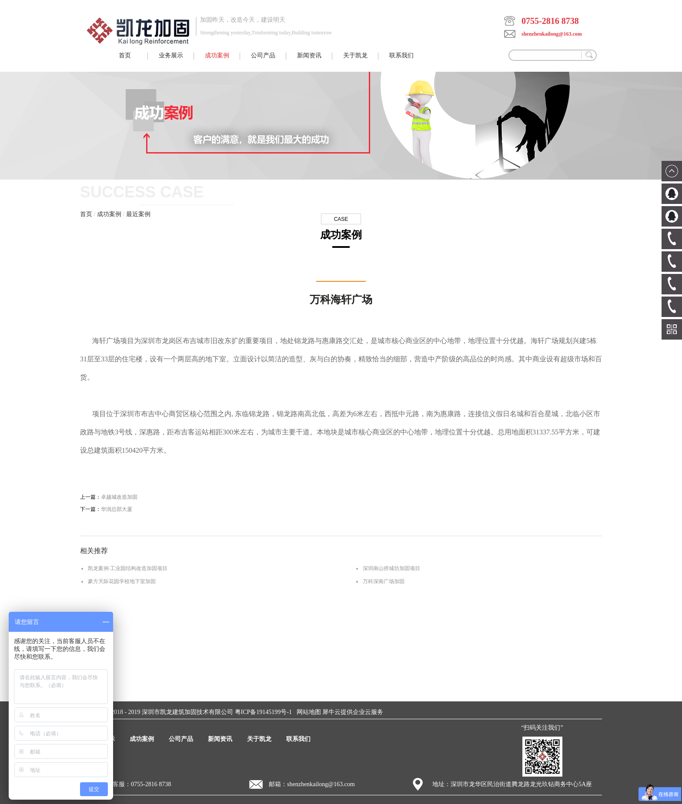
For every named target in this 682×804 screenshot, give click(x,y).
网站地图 (307, 712)
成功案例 (109, 214)
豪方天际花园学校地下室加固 (122, 581)
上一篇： (108, 497)
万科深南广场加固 (384, 581)
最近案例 (138, 214)
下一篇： (106, 509)
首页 (125, 55)
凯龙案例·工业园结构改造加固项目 (127, 568)
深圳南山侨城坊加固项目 (391, 568)
